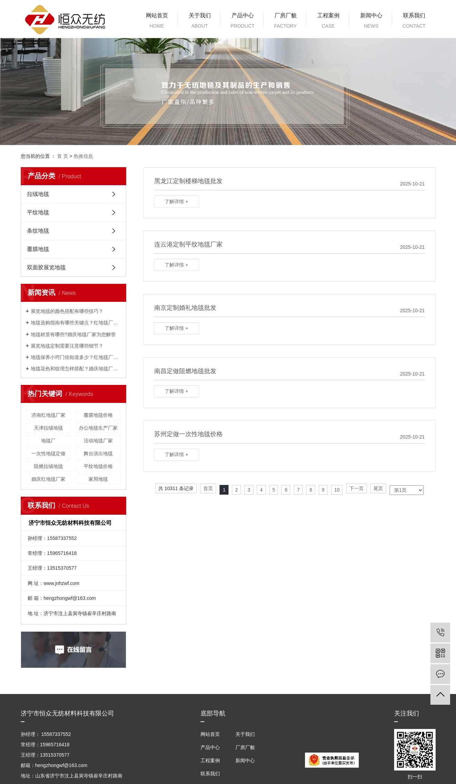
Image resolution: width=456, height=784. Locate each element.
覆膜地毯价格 (98, 415)
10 (337, 490)
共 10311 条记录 (176, 488)
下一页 (356, 488)
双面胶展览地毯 (46, 267)
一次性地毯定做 (48, 453)
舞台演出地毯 (98, 453)
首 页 (62, 156)
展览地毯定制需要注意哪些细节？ (67, 346)
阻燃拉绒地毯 (48, 466)
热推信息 (83, 156)
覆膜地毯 (38, 249)
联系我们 (414, 21)
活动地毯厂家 (98, 440)
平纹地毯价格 (98, 466)
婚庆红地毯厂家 (48, 479)
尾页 (378, 488)
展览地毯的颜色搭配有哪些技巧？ (67, 311)
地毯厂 (48, 440)
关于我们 (199, 21)
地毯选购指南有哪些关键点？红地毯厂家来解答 (76, 322)
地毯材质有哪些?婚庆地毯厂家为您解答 (73, 334)
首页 (208, 488)
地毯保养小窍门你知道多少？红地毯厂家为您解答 (76, 357)
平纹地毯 (38, 212)
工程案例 (328, 21)
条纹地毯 (38, 231)
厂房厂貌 (285, 21)
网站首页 (157, 21)
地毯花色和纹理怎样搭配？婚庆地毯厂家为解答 (76, 368)
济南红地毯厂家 (48, 415)
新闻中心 (371, 21)
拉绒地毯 (38, 194)
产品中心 (242, 21)
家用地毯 (98, 479)
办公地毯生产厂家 (98, 428)
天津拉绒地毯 (48, 428)
